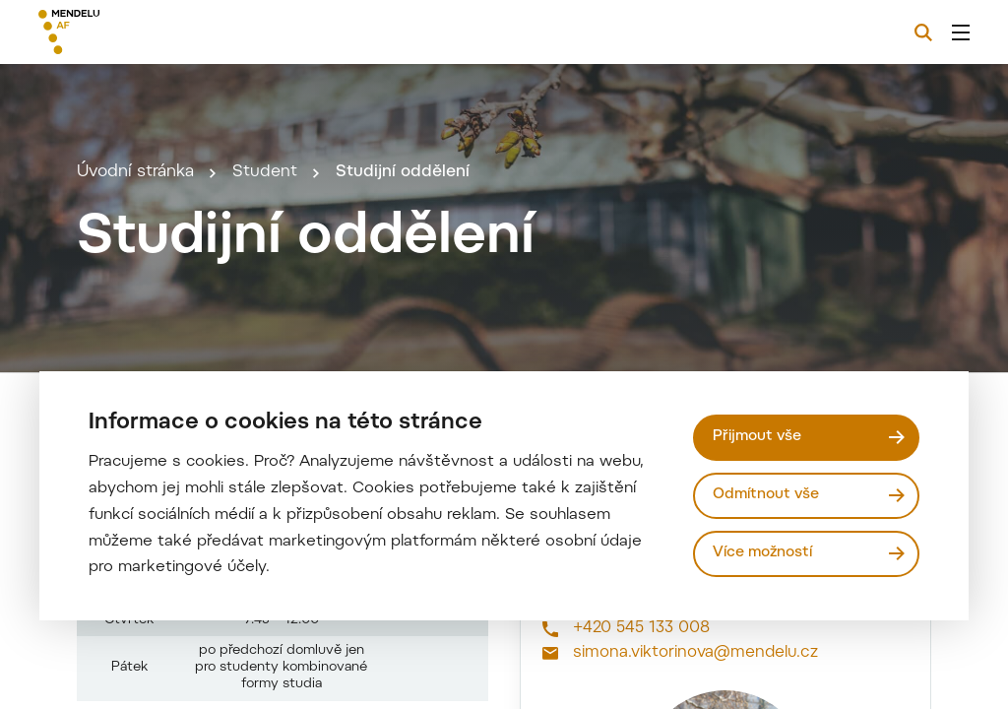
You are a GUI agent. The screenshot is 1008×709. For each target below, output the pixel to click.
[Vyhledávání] (923, 32)
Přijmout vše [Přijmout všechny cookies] (758, 436)
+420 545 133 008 (641, 680)
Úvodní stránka (135, 199)
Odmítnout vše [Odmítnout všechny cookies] (767, 494)
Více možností (763, 553)
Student (264, 199)
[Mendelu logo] (145, 32)
